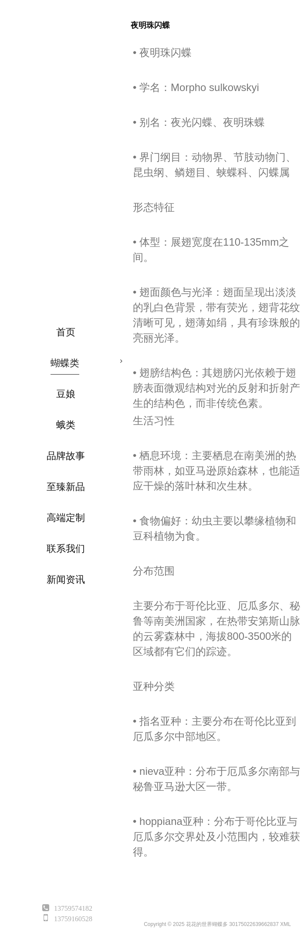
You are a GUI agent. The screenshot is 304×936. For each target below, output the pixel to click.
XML (285, 924)
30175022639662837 (253, 924)
